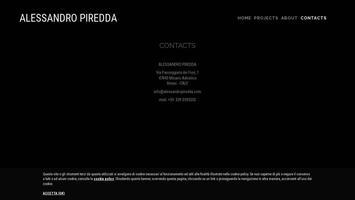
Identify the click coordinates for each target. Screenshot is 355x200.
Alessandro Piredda (68, 18)
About (289, 18)
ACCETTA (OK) (54, 193)
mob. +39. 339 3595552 (177, 99)
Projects (266, 18)
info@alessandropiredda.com (177, 91)
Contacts (314, 18)
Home (244, 18)
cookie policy (104, 179)
